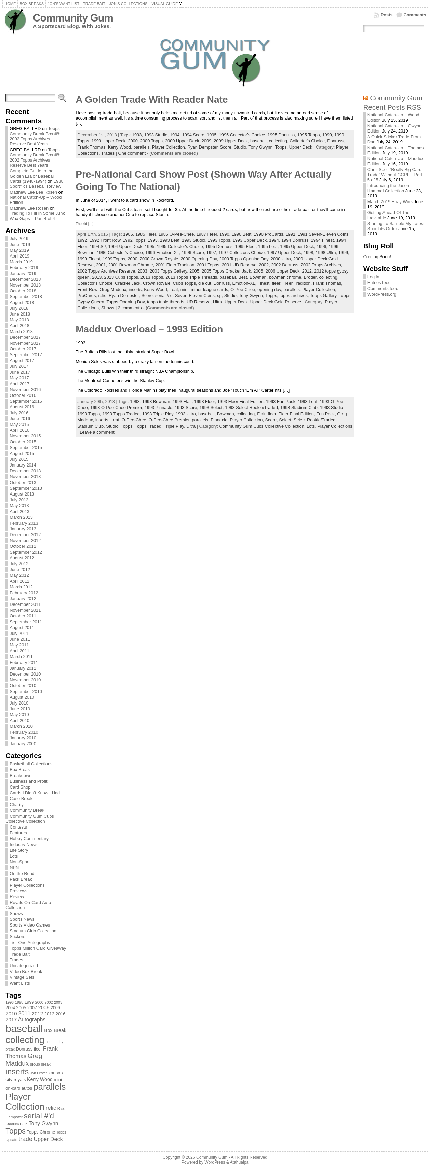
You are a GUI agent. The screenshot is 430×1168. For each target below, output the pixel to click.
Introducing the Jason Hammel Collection (388, 188)
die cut (204, 283)
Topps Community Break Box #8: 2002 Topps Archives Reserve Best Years (35, 136)
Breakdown (20, 775)
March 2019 (21, 261)
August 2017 (22, 360)
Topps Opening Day (125, 301)
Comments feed (382, 288)
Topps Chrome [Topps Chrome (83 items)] (41, 1132)
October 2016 (23, 395)
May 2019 (19, 250)
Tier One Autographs (30, 942)
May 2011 (19, 645)
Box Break (20, 769)
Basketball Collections (31, 763)
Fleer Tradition (297, 283)
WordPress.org (382, 294)
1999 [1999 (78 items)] (29, 1002)
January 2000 (23, 743)
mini (184, 289)
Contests (18, 827)
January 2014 (23, 465)
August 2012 (22, 557)
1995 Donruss (281, 134)
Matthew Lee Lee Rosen (33, 192)
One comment (132, 153)
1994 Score (193, 134)
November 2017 (25, 343)
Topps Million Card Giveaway (38, 948)
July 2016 (19, 412)
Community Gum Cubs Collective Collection (29, 819)
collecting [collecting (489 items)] (24, 1039)
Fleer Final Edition (296, 413)
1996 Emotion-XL (162, 252)
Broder (310, 277)
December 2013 (25, 470)
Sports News (22, 919)
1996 (321, 246)
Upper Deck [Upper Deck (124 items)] (48, 1139)
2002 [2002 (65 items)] (48, 1002)
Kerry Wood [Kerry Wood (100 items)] (40, 1079)
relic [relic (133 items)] (51, 1107)
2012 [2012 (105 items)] (37, 1013)
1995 (211, 134)
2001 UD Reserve (239, 264)
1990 (224, 234)
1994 (174, 134)
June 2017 (20, 372)
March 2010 (21, 726)
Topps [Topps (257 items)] (15, 1131)
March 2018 (21, 331)
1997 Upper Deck (284, 252)
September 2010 (26, 691)
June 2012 (20, 569)
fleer (276, 283)
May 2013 (19, 505)
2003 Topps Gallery (168, 271)
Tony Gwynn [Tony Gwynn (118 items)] (43, 1123)
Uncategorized (24, 965)
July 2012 (19, 563)
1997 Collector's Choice (241, 252)
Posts (387, 14)
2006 (258, 271)
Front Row (87, 289)
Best (242, 277)
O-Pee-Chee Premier (169, 419)
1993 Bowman (156, 401)
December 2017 (25, 337)
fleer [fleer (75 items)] (38, 1049)
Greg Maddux (113, 289)
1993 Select (211, 407)
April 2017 (19, 383)
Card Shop (20, 787)
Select (285, 419)
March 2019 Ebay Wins (390, 201)
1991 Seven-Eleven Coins (323, 234)
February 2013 (24, 523)
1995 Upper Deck (297, 246)
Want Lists (20, 983)
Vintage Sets (22, 977)
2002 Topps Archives (321, 264)
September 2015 (26, 447)
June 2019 (20, 244)
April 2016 (19, 430)
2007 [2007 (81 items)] (32, 1007)
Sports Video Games (30, 925)
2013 (97, 277)
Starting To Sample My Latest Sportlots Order (396, 226)
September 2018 (26, 296)
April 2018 (19, 325)
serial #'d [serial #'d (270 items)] (39, 1116)
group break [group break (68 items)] (40, 1064)
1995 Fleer (245, 246)
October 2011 (23, 615)
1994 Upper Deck (125, 246)
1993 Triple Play (157, 413)
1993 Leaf (169, 240)
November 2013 (25, 476)
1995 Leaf (268, 246)
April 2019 (19, 256)
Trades (16, 959)
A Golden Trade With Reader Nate (152, 99)
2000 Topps (151, 140)
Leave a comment (97, 432)
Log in (373, 276)
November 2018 (25, 285)
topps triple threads (165, 301)
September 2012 (26, 552)
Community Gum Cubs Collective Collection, (263, 426)
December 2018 (25, 279)
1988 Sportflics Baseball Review (36, 184)
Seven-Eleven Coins (195, 295)
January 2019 (23, 273)
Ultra (217, 301)
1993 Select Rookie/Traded (251, 407)
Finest (264, 283)
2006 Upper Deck (283, 271)
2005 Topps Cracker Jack (226, 271)
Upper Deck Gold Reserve (275, 301)
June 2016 (20, 418)
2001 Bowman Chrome (130, 264)
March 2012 (21, 586)
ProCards (86, 295)
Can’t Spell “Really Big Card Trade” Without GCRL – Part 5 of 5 (394, 174)
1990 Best (242, 234)
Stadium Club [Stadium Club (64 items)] (16, 1124)
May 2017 (19, 377)
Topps (280, 147)
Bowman (258, 277)
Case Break (21, 798)
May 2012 (19, 575)
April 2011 (19, 650)
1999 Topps (114, 258)
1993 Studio (155, 134)
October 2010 (23, 685)
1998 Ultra (325, 252)
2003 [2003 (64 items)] (58, 1002)
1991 (290, 234)
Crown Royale (156, 283)
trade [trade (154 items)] (25, 1139)
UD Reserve (199, 301)
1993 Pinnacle (158, 407)
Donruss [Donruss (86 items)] (24, 1049)
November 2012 (25, 540)
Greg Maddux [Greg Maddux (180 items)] (23, 1059)
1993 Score (186, 407)
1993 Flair (182, 401)
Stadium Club (90, 426)
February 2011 (24, 662)
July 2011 (19, 633)
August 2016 (22, 406)
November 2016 (25, 389)
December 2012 (25, 534)
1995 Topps (308, 134)
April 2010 (19, 720)
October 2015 (23, 441)
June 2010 (20, 708)
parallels (141, 147)
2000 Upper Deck (182, 140)
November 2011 (25, 610)
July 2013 (19, 499)
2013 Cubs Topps (121, 277)
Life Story (19, 850)
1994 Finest (322, 240)
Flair (261, 413)
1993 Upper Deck (250, 240)
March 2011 (21, 656)
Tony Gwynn (260, 147)
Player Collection (168, 147)
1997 (211, 252)
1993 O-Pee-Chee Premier (116, 407)
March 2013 (21, 517)
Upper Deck (300, 147)
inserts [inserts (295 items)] (17, 1071)
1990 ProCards (268, 234)
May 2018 (19, 319)
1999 (327, 134)
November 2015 (25, 436)
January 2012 (23, 598)
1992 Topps (134, 240)
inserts (135, 289)
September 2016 (26, 401)
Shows (16, 913)
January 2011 (23, 668)
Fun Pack (325, 413)
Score (225, 147)
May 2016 (19, 424)
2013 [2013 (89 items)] (49, 1013)
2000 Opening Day (199, 258)
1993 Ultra (186, 413)
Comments (415, 14)
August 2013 (22, 494)
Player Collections (27, 885)
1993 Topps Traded (120, 413)
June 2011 (20, 639)
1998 (308, 252)
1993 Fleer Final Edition (240, 401)
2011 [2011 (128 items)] (24, 1013)
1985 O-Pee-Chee (176, 234)
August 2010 (22, 697)
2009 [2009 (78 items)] (55, 1007)
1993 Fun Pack (280, 401)
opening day (269, 289)
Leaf (174, 289)
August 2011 (22, 627)
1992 (82, 240)
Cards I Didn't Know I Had (35, 792)
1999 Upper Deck (109, 140)
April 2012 (19, 581)
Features (18, 832)
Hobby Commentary (29, 838)
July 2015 (19, 459)
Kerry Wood (119, 147)
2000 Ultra (281, 258)
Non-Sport (19, 861)
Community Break (27, 810)
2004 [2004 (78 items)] (10, 1007)
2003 (142, 271)
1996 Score (193, 252)
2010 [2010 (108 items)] (11, 1013)
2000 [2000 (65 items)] (39, 1002)
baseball (258, 140)
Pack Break (21, 879)
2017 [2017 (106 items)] (11, 1020)
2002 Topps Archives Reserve (106, 271)
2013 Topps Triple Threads (191, 277)
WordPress (214, 1162)
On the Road (22, 873)
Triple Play (174, 426)
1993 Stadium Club (299, 407)
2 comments (130, 307)
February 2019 (24, 267)
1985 (128, 234)
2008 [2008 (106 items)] (44, 1007)
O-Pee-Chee (242, 289)
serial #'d (164, 295)
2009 (206, 140)
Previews (18, 890)
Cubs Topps (184, 283)
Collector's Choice (307, 140)
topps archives (293, 295)
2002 (264, 264)
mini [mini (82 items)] (58, 1079)
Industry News (23, 844)
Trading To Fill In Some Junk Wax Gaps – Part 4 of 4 (37, 216)
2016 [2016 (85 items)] (61, 1013)
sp (219, 295)
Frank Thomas (91, 147)
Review (17, 896)
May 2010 (19, 714)
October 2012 (23, 546)
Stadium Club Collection (33, 930)
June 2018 (20, 314)
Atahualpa (239, 1162)
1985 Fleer (145, 234)
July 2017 (19, 366)
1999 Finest (88, 258)
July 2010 (19, 703)
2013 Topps (151, 277)
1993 (137, 134)
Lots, (312, 426)
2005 (194, 271)
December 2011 (25, 604)
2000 (132, 140)
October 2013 (23, 482)
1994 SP (98, 246)
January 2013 (23, 528)
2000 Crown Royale (159, 258)
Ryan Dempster (202, 147)
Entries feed (379, 282)
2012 (307, 271)
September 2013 (26, 488)
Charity (17, 804)
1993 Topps (219, 240)
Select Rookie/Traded (315, 419)
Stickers (17, 936)
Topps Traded (148, 426)
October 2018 (23, 290)
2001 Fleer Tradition (175, 264)
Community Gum (73, 18)
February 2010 (24, 732)
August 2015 (22, 453)
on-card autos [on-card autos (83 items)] (18, 1088)
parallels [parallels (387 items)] (49, 1086)
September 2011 (26, 621)
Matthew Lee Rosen (29, 208)
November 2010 (25, 679)
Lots (14, 856)
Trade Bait (20, 954)
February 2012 (24, 592)
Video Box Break (26, 971)
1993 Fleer (204, 401)
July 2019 (19, 238)
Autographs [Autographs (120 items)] (32, 1020)
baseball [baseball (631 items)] (24, 1028)
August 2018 (22, 302)
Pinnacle (219, 419)
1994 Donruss (295, 240)
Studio (240, 147)
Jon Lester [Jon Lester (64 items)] (38, 1073)
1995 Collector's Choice (242, 134)
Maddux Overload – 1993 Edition (149, 329)
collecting (278, 140)
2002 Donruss (284, 264)
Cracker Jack (127, 283)
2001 (101, 264)
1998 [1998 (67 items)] (19, 1002)
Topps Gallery (323, 295)
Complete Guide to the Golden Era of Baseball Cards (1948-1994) (32, 176)
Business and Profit (28, 781)
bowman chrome (285, 277)
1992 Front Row (105, 240)
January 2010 (23, 737)
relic (102, 295)
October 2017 (23, 348)
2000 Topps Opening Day (243, 258)
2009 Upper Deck (231, 140)
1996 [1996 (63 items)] (9, 1002)
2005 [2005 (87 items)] (21, 1007)
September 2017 (26, 354)
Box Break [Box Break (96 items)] (55, 1030)
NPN (14, 867)
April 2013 (19, 511)
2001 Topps (208, 264)
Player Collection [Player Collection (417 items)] (24, 1101)
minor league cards (209, 289)
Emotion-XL (243, 283)
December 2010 (25, 674)
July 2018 (19, 308)
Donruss (335, 140)
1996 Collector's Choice (120, 252)
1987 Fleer (207, 234)
